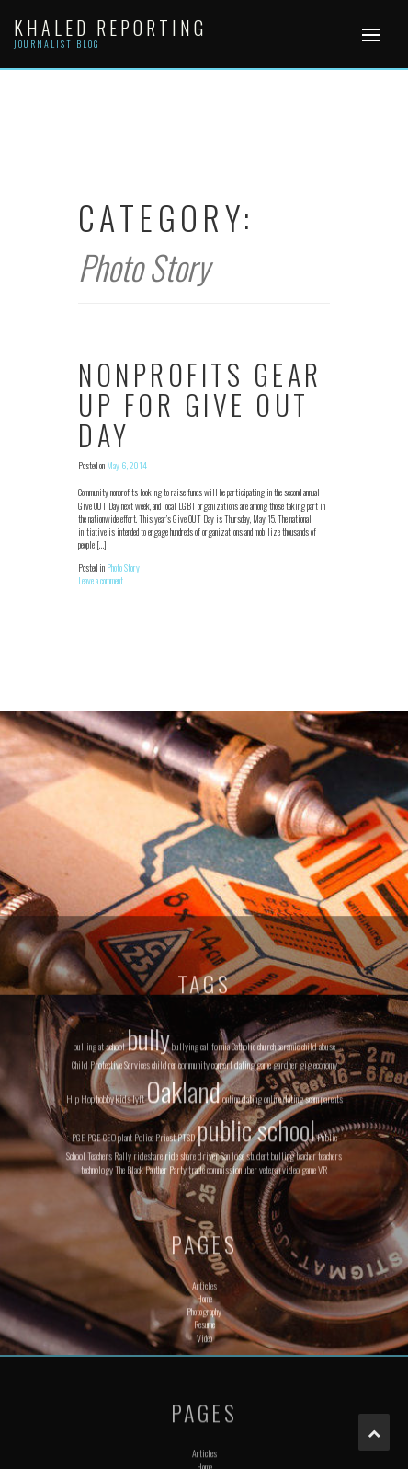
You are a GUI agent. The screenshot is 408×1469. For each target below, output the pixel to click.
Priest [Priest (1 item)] (165, 1289)
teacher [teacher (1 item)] (306, 1307)
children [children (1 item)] (164, 1216)
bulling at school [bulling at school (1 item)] (99, 1197)
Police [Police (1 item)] (143, 1289)
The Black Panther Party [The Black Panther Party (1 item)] (151, 1321)
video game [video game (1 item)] (299, 1321)
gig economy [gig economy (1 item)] (318, 1216)
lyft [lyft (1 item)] (138, 1250)
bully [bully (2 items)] (148, 1189)
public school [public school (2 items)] (256, 1281)
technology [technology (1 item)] (97, 1321)
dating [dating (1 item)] (244, 1216)
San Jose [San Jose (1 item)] (232, 1307)
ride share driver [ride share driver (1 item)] (191, 1307)
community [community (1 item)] (194, 1216)
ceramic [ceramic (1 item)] (289, 1197)
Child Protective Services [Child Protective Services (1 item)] (111, 1216)
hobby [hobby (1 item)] (105, 1250)
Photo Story (123, 567)
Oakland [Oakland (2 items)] (183, 1243)
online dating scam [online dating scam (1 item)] (291, 1250)
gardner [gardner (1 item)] (285, 1216)
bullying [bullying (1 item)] (185, 1197)
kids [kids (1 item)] (123, 1250)
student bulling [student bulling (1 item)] (270, 1307)
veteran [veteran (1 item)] (269, 1321)
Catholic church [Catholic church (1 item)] (254, 1197)
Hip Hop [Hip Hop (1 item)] (80, 1250)
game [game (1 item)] (263, 1216)
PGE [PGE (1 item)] (78, 1289)
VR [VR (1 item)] (323, 1321)
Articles (204, 1437)
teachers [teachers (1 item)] (330, 1307)
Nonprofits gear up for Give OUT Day (200, 404)
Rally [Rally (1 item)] (122, 1307)
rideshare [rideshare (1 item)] (148, 1307)
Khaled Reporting (110, 27)
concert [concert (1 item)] (221, 1216)
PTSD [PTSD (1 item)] (186, 1289)
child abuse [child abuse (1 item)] (318, 1197)
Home (204, 1451)
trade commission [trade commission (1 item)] (215, 1321)
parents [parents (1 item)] (332, 1250)
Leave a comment (100, 580)
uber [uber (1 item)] (250, 1321)
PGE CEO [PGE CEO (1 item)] (101, 1289)
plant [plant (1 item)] (125, 1289)
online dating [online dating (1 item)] (242, 1250)
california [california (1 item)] (215, 1197)
